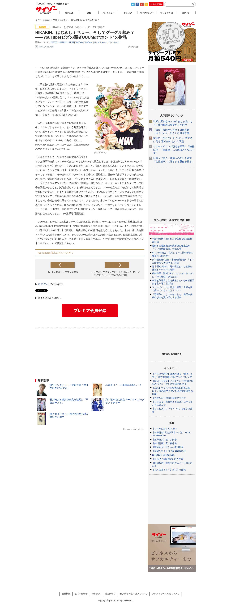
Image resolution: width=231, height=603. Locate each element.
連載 (89, 13)
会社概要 (66, 593)
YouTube (79, 42)
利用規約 (96, 593)
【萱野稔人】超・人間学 (164, 439)
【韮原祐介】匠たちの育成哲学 (168, 447)
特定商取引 (110, 593)
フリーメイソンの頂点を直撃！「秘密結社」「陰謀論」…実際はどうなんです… (173, 149)
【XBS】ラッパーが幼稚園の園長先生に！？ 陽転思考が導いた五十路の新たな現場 (172, 390)
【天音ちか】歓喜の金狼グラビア (169, 398)
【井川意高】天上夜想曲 (164, 443)
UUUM (71, 42)
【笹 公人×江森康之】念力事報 (167, 459)
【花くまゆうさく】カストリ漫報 (169, 469)
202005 (54, 42)
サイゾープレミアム (46, 10)
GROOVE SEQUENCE (163, 455)
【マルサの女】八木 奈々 (164, 428)
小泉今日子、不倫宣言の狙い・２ (123, 385)
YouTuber (88, 42)
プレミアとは (166, 13)
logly (141, 429)
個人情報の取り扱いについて (133, 593)
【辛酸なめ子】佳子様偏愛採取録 (169, 451)
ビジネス (115, 42)
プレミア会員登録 (89, 310)
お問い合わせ (81, 593)
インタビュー (108, 13)
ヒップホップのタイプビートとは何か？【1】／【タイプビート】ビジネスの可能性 (115, 273)
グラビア (128, 13)
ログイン (42, 284)
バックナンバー (147, 13)
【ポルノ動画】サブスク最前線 (62, 272)
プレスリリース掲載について (165, 593)
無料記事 (69, 13)
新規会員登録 (156, 4)
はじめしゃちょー (102, 42)
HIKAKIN (62, 42)
